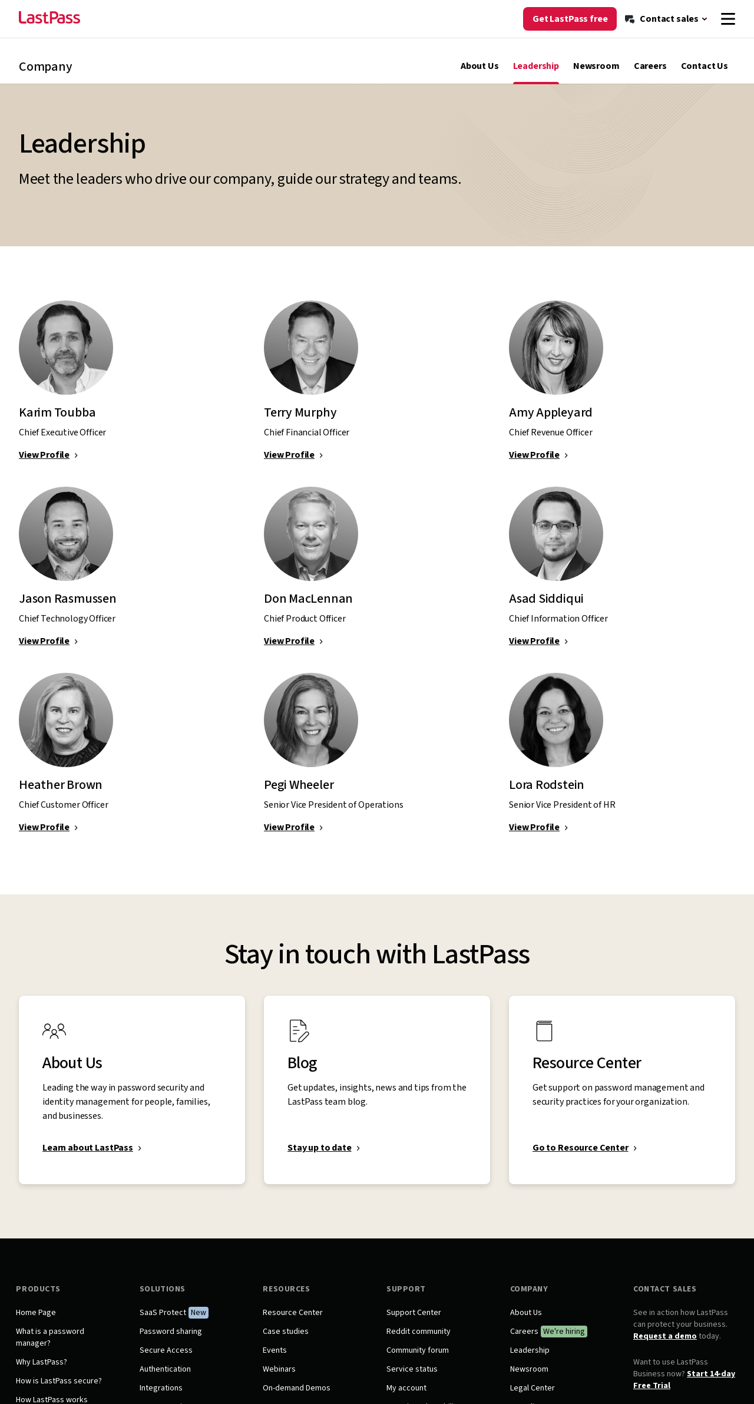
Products (41, 1298)
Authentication (167, 1379)
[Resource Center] (608, 11)
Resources (287, 1298)
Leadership (536, 75)
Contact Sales (663, 1298)
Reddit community (418, 1341)
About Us (480, 75)
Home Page (39, 1322)
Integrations (162, 1397)
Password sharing (172, 1341)
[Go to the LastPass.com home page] (49, 40)
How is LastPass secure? (62, 1390)
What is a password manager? (53, 1347)
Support (406, 1298)
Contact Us (704, 75)
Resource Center (294, 1322)
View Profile (44, 464)
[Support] (671, 11)
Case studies (287, 1341)
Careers (650, 75)
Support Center (413, 1322)
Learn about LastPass (87, 1157)
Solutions (164, 1298)
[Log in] (717, 10)
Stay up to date (319, 1157)
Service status (412, 1379)
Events (276, 1360)
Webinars (280, 1379)
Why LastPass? (44, 1371)
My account (406, 1397)
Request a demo (663, 1346)
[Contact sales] (666, 40)
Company (528, 1298)
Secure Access (167, 1360)
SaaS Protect (164, 1322)
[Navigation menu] (728, 40)
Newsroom (596, 75)
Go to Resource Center (581, 1157)
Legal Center (531, 1397)
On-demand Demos (298, 1397)
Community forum (417, 1360)
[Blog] (556, 10)
